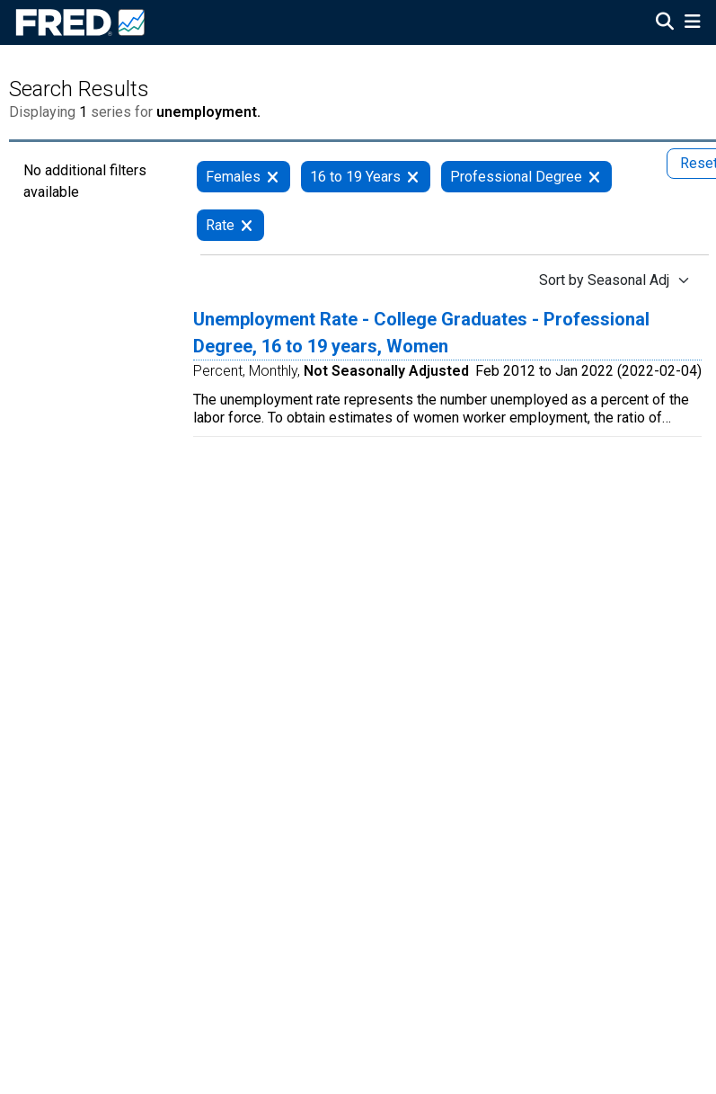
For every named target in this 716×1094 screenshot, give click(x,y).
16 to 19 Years (355, 176)
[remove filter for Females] (272, 176)
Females (233, 176)
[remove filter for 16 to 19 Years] (412, 176)
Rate (220, 225)
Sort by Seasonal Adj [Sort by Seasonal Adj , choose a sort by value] (604, 280)
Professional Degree (516, 176)
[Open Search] (664, 23)
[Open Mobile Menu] (692, 23)
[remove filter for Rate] (246, 225)
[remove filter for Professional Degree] (594, 176)
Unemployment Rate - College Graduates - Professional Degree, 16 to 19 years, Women (421, 332)
